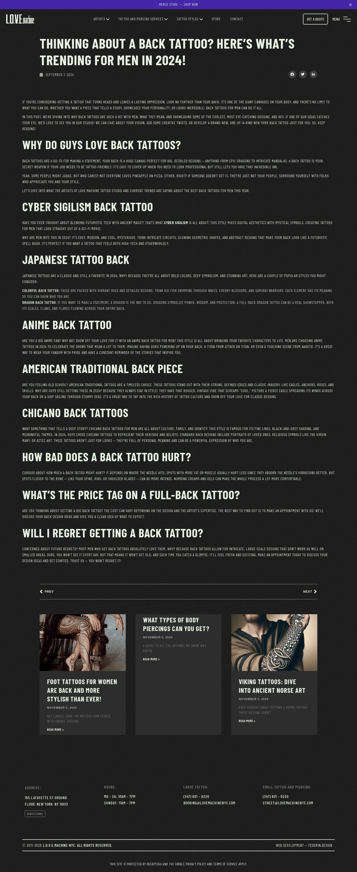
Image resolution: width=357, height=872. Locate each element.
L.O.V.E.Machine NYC (59, 845)
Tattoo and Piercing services (140, 19)
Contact (236, 19)
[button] (293, 74)
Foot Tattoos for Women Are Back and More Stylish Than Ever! (82, 690)
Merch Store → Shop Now (178, 4)
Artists (99, 19)
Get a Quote (315, 19)
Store (216, 19)
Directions (35, 814)
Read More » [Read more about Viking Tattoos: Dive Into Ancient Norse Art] (247, 721)
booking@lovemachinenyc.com (209, 802)
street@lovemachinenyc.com (288, 802)
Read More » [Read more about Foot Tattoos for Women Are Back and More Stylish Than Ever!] (55, 729)
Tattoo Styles (187, 19)
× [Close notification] (350, 4)
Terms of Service (225, 864)
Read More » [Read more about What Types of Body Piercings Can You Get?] (151, 659)
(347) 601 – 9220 (196, 796)
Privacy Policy (196, 864)
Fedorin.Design (320, 845)
